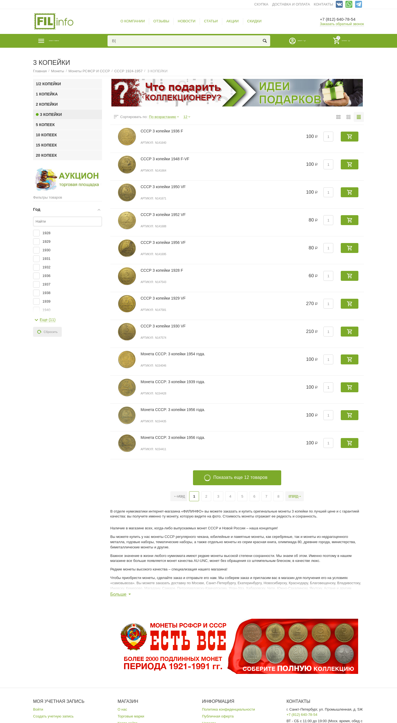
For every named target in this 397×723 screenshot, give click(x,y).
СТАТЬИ (211, 21)
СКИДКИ (254, 21)
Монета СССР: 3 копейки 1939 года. (173, 382)
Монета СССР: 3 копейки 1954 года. (173, 354)
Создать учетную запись (53, 716)
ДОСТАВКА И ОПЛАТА (291, 4)
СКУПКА (261, 4)
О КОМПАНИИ (132, 21)
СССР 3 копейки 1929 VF (163, 298)
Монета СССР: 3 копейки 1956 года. (173, 409)
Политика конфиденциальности (228, 709)
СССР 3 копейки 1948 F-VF (165, 159)
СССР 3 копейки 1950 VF (163, 187)
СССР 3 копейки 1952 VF (163, 214)
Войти (38, 709)
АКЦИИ (232, 21)
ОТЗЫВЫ (161, 21)
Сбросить (47, 331)
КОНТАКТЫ (323, 4)
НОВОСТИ (186, 21)
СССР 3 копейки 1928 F (162, 270)
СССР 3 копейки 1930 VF (163, 326)
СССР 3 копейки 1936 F (162, 131)
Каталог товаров (66, 41)
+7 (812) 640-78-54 (341, 19)
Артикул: (147, 142)
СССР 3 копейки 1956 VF (163, 242)
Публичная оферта (218, 716)
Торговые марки (130, 716)
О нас (122, 709)
